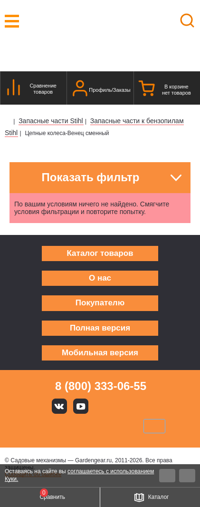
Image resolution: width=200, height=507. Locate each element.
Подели (110, 426)
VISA (35, 426)
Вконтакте (59, 406)
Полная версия (100, 327)
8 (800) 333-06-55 (100, 386)
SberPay (154, 426)
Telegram (145, 406)
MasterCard (67, 426)
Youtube (80, 406)
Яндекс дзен (102, 406)
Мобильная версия (100, 352)
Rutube (124, 406)
